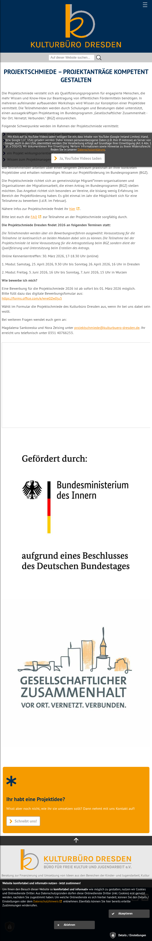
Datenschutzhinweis (46, 901)
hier (72, 208)
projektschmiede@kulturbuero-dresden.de (107, 327)
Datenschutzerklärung (91, 149)
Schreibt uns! (26, 821)
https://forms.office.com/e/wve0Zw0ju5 (32, 298)
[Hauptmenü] (145, 4)
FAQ (34, 217)
